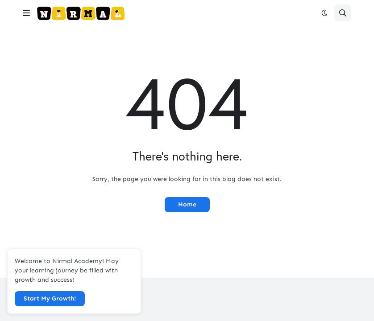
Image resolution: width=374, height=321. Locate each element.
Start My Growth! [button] (50, 298)
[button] (26, 13)
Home (187, 204)
